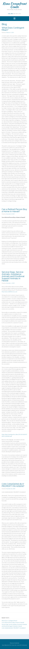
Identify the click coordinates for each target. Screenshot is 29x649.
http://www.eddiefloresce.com (9, 291)
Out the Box (16, 643)
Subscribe (14, 645)
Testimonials (24, 645)
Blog (5, 645)
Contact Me (18, 645)
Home (3, 645)
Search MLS (9, 645)
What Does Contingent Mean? (13, 29)
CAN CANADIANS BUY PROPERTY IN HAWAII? (13, 485)
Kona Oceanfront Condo (14, 5)
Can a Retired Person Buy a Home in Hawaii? (14, 210)
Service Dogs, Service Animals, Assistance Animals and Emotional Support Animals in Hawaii (13, 276)
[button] (14, 18)
